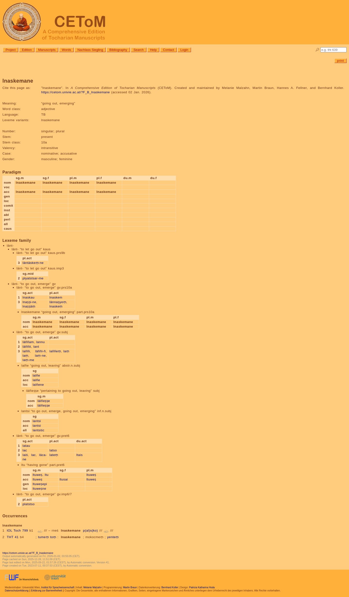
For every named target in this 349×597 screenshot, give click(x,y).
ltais (79, 455)
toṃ (53, 537)
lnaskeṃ (56, 306)
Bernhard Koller (169, 587)
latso (53, 450)
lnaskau (28, 297)
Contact (168, 50)
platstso (29, 504)
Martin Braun (130, 587)
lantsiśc (38, 430)
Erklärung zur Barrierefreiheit (46, 590)
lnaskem (55, 297)
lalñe (36, 375)
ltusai (64, 479)
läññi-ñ (40, 351)
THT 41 (13, 537)
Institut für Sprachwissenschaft (57, 587)
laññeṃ (55, 351)
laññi (26, 351)
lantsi (37, 421)
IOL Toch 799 (17, 530)
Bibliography (118, 50)
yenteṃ (113, 537)
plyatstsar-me (33, 278)
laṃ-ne (40, 355)
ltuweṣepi (40, 484)
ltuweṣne (39, 488)
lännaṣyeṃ (57, 302)
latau (26, 446)
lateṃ (53, 455)
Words (66, 50)
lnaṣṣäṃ (29, 306)
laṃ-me (28, 360)
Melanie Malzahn (92, 587)
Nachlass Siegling (90, 50)
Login (184, 50)
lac (25, 450)
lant (36, 346)
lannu (40, 342)
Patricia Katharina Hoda (202, 587)
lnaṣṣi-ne (29, 302)
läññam (28, 342)
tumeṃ (43, 537)
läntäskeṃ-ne (33, 263)
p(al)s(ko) (90, 530)
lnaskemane (70, 530)
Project (11, 50)
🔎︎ (317, 50)
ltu (47, 475)
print (340, 61)
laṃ (25, 355)
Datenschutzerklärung (16, 590)
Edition (27, 50)
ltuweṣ (37, 475)
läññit (27, 346)
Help (153, 50)
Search (139, 50)
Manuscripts (47, 50)
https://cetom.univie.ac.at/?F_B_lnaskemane (75, 92)
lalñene (38, 384)
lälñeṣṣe (44, 401)
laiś (25, 455)
